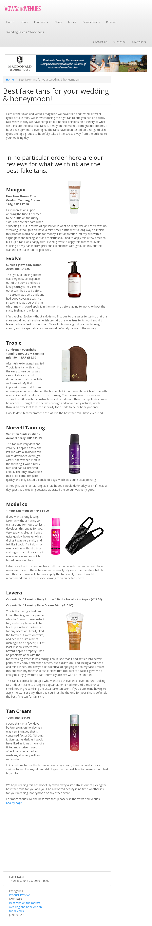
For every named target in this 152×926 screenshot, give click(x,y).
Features (41, 22)
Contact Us (100, 42)
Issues (72, 22)
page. (19, 803)
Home (10, 22)
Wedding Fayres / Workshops (25, 32)
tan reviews (16, 911)
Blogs (58, 22)
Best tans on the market (24, 903)
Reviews (111, 22)
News (24, 22)
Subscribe (119, 42)
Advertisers (139, 42)
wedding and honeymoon (25, 907)
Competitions (91, 22)
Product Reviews (19, 895)
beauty (11, 803)
